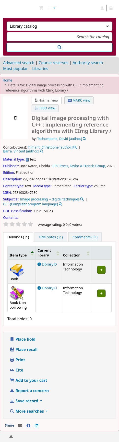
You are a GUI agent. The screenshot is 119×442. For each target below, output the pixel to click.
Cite (16, 370)
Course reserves (53, 62)
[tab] (51, 237)
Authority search (88, 62)
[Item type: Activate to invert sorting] (22, 253)
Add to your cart (28, 380)
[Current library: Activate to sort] (48, 253)
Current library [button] (44, 252)
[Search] (59, 47)
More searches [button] (27, 411)
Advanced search (18, 62)
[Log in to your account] (102, 8)
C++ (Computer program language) (30, 204)
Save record (24, 401)
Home (7, 80)
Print (17, 359)
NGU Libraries (5, 8)
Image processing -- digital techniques (50, 199)
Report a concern (29, 390)
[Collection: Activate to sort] (76, 253)
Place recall (23, 349)
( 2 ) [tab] (18, 237)
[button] (41, 8)
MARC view (79, 100)
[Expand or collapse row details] (101, 271)
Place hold (23, 339)
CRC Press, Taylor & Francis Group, (79, 165)
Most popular (15, 68)
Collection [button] (72, 255)
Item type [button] (18, 255)
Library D (47, 264)
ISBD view (45, 108)
